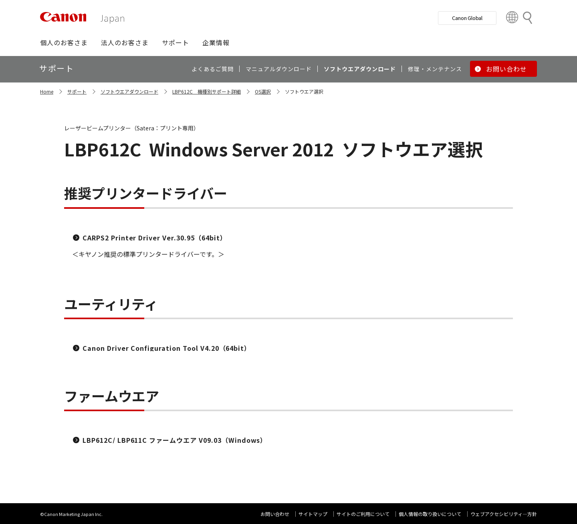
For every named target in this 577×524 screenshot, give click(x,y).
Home (46, 91)
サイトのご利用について (363, 513)
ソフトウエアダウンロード (129, 91)
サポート (77, 91)
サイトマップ (313, 513)
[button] (64, 42)
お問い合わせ (274, 513)
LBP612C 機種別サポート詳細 (206, 91)
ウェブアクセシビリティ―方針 (503, 513)
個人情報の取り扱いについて (430, 513)
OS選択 (263, 91)
